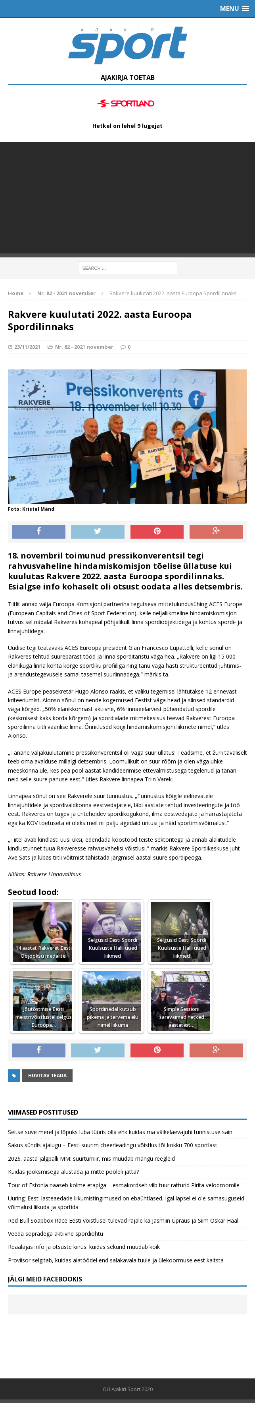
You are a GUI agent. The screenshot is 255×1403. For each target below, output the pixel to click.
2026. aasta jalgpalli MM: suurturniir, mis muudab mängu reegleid (91, 1158)
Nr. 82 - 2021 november (84, 346)
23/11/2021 (27, 346)
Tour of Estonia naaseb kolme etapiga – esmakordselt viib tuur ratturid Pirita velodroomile (124, 1185)
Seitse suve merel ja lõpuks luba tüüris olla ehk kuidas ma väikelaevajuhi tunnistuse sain (120, 1132)
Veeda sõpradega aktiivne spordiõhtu (55, 1233)
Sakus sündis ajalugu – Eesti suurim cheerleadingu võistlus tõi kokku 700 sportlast (112, 1145)
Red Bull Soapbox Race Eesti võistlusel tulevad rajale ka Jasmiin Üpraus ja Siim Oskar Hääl (123, 1220)
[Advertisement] (127, 197)
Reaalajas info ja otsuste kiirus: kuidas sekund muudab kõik (84, 1246)
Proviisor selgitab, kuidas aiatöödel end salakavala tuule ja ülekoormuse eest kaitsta (116, 1260)
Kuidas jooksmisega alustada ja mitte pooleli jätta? (73, 1171)
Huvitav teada (47, 1075)
